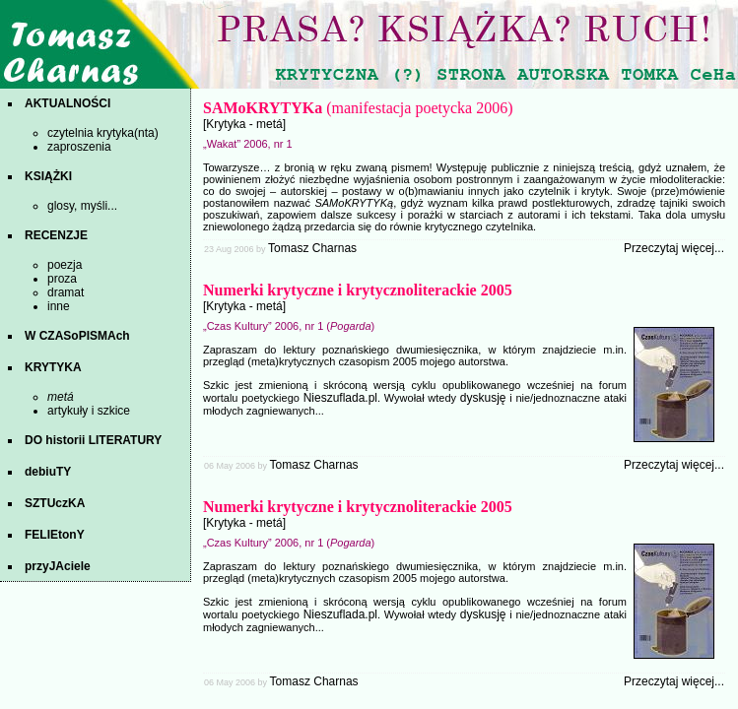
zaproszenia (79, 147)
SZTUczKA (55, 503)
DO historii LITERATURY (93, 440)
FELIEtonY (55, 535)
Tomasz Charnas (312, 248)
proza (62, 279)
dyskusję (483, 398)
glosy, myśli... (82, 206)
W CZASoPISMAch (77, 336)
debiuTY (48, 472)
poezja (64, 265)
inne (58, 306)
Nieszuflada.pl (340, 398)
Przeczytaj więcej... (674, 248)
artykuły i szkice (88, 411)
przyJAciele (58, 566)
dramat (65, 292)
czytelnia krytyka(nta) (103, 133)
